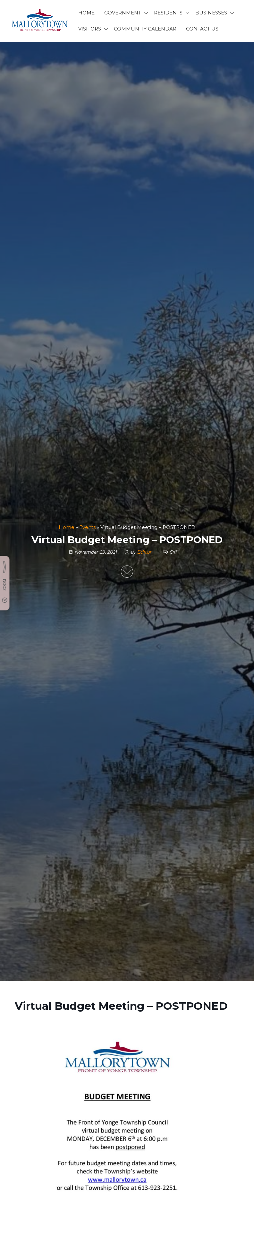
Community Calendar (145, 29)
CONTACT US (202, 29)
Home (66, 527)
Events (87, 527)
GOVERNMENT (122, 13)
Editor (145, 552)
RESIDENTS (168, 13)
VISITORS (89, 29)
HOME (86, 13)
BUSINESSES (211, 13)
